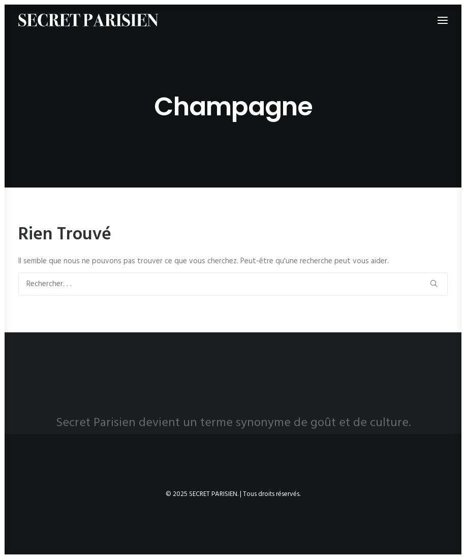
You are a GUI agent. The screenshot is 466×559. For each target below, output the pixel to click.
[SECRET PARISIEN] (88, 20)
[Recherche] (233, 284)
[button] (433, 283)
